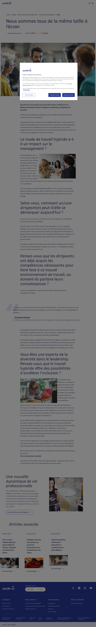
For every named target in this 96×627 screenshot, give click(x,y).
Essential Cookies (54, 95)
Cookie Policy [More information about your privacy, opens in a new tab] (26, 90)
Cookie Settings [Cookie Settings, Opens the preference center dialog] (29, 95)
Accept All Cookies (68, 95)
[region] (48, 81)
